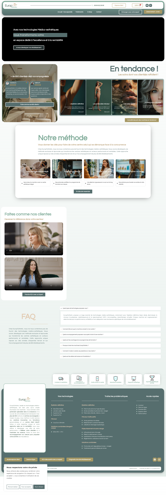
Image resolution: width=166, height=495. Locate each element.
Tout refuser (39, 487)
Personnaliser (13, 487)
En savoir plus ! (44, 175)
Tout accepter (26, 487)
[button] (69, 11)
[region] (25, 477)
